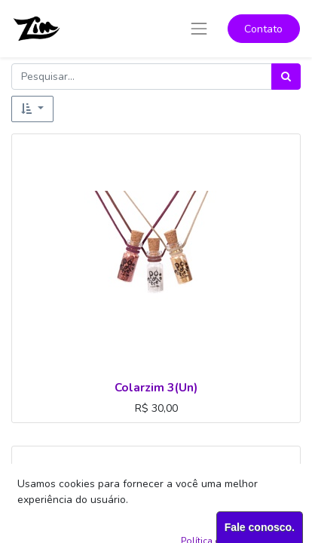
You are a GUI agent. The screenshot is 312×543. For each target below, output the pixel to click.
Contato (263, 29)
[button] (32, 109)
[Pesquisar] (286, 76)
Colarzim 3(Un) (156, 387)
